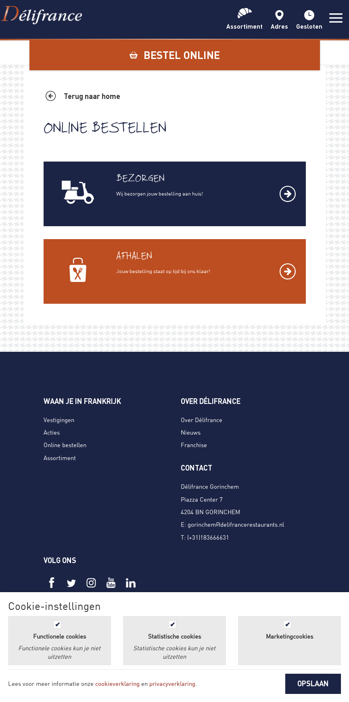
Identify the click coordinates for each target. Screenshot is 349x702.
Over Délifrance (201, 419)
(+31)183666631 (208, 537)
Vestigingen (59, 419)
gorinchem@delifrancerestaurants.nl (236, 524)
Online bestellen (65, 444)
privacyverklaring (172, 683)
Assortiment (60, 457)
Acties (52, 432)
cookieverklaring (117, 683)
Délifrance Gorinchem (210, 486)
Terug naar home (92, 96)
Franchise (194, 444)
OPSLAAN (313, 683)
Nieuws (191, 432)
